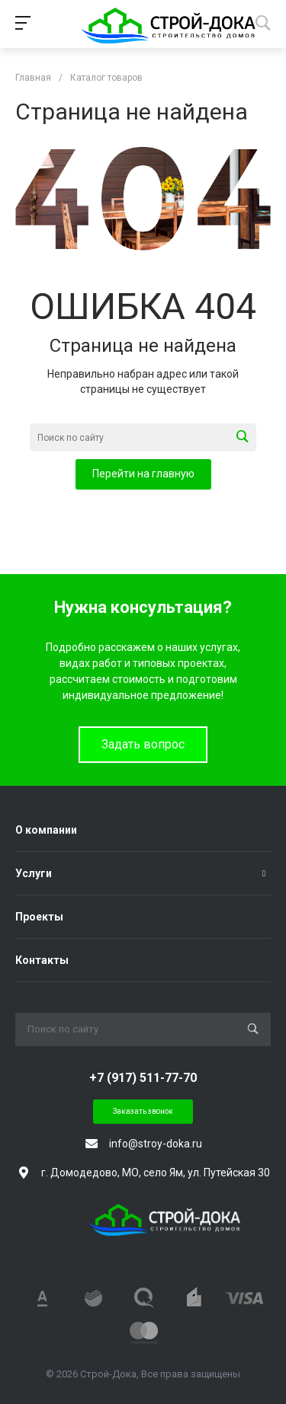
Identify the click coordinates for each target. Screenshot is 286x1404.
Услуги (33, 873)
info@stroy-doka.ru (155, 1144)
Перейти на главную (143, 473)
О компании (46, 830)
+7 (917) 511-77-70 (143, 1078)
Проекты (39, 917)
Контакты (42, 960)
